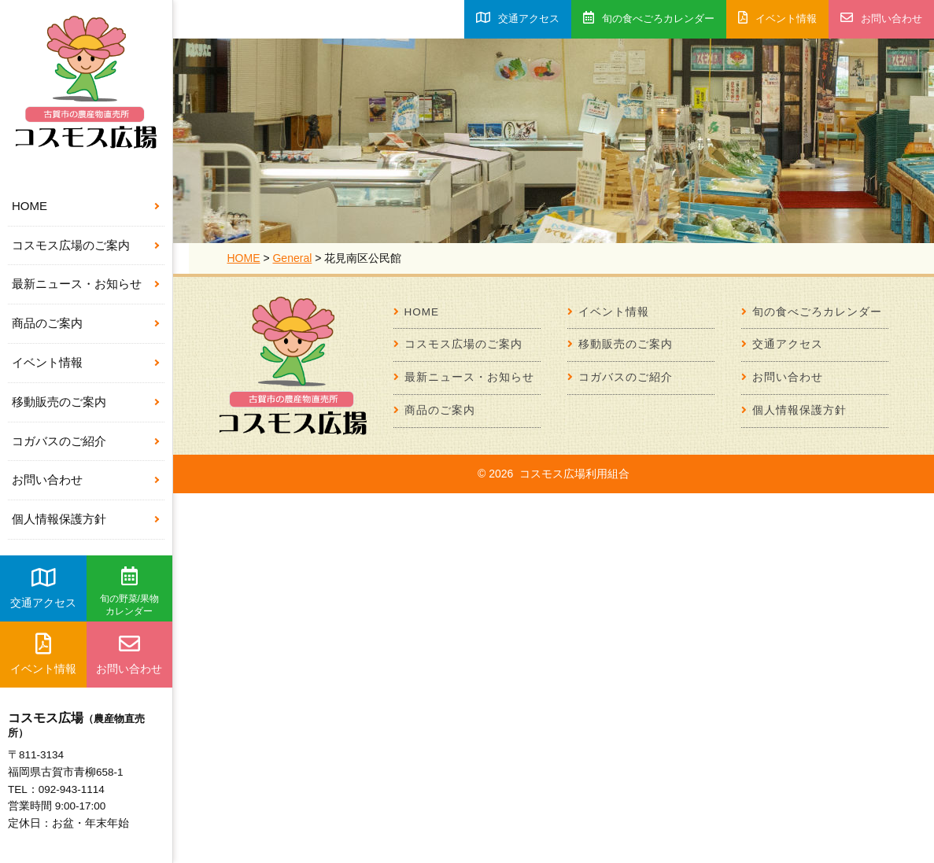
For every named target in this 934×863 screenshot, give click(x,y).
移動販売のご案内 (59, 401)
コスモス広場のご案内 (71, 245)
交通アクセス (43, 587)
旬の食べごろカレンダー (648, 17)
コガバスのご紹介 (59, 441)
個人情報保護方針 (59, 519)
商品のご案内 (47, 323)
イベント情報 (47, 362)
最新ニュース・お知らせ (77, 283)
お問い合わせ (47, 479)
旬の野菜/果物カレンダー (129, 591)
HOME (29, 205)
